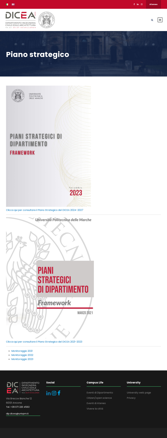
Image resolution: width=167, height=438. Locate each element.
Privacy (131, 398)
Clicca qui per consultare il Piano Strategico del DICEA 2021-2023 (44, 341)
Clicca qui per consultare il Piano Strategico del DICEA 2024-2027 (44, 210)
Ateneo (153, 4)
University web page (139, 392)
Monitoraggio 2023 (22, 359)
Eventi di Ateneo (96, 403)
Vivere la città (95, 408)
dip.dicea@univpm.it (17, 413)
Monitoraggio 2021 (22, 351)
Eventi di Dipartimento (100, 392)
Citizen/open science (99, 398)
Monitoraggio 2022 (22, 355)
